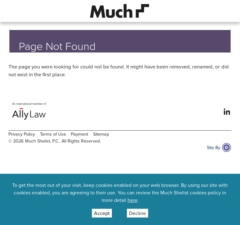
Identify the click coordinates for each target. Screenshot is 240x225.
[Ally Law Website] (29, 111)
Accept (102, 213)
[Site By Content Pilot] (227, 147)
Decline (137, 213)
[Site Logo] (119, 10)
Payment (79, 134)
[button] (13, 10)
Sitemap (101, 134)
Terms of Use (53, 134)
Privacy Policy (21, 134)
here (133, 200)
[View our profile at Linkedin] (227, 111)
